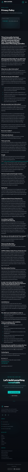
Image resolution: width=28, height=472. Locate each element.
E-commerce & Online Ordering (6, 458)
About (2, 435)
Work (2, 439)
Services (2, 436)
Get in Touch (14, 395)
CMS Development (4, 453)
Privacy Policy (14, 466)
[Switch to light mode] (27, 236)
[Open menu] (26, 2)
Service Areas (3, 442)
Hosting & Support (4, 455)
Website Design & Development (6, 450)
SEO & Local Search (4, 452)
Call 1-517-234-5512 (14, 392)
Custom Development (5, 457)
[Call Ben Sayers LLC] (23, 2)
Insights (2, 441)
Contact (2, 444)
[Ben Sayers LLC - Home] (6, 2)
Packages (3, 438)
